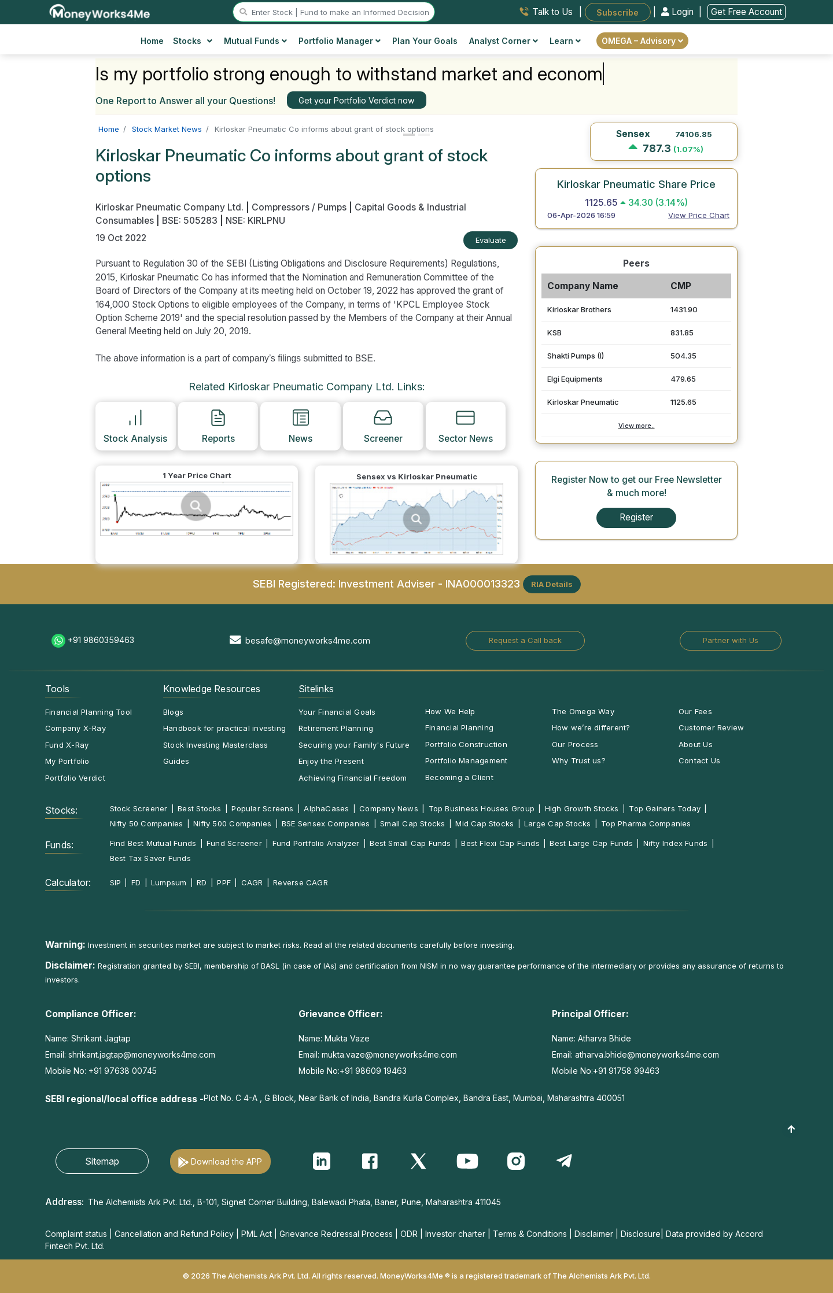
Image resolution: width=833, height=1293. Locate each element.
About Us (696, 744)
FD (136, 882)
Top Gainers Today (665, 808)
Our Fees (695, 711)
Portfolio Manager (339, 41)
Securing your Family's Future (354, 744)
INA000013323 (482, 583)
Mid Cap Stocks (484, 823)
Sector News (465, 425)
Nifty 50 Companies (146, 823)
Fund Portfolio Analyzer (316, 843)
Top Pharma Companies (646, 823)
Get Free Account (746, 11)
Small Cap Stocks (412, 823)
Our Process (575, 744)
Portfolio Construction (466, 744)
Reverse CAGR (300, 882)
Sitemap (102, 1161)
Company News (388, 808)
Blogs (173, 711)
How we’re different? (591, 727)
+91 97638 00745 (121, 1071)
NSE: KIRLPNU (255, 220)
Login (678, 11)
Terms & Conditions (530, 1234)
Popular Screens (262, 808)
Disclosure (641, 1234)
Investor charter (455, 1234)
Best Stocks (199, 808)
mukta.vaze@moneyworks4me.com (389, 1054)
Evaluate (491, 240)
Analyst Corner (503, 41)
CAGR (252, 882)
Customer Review (711, 727)
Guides (176, 761)
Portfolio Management (466, 760)
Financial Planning (459, 727)
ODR (409, 1234)
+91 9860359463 (101, 640)
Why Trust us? (579, 760)
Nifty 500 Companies (232, 823)
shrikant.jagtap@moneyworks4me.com (141, 1054)
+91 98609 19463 (373, 1071)
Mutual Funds (255, 41)
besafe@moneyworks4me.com (307, 640)
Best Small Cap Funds (410, 843)
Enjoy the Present (331, 761)
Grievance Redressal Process (336, 1234)
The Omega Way (583, 711)
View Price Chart (698, 215)
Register (636, 517)
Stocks (193, 41)
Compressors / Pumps (299, 207)
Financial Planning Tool (88, 711)
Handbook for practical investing (224, 728)
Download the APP (226, 1161)
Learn (565, 41)
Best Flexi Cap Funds (500, 843)
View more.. (636, 426)
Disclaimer (593, 1234)
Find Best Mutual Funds (153, 843)
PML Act (256, 1234)
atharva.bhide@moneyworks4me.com (647, 1054)
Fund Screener (234, 843)
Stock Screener (139, 808)
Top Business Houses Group (482, 808)
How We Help (450, 711)
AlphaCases (326, 808)
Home (152, 41)
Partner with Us (730, 640)
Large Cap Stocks (557, 823)
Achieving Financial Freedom (352, 777)
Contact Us (699, 760)
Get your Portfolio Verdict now (356, 100)
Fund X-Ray (67, 744)
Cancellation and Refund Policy (174, 1234)
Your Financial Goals (336, 711)
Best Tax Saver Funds (150, 858)
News (300, 425)
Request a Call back (525, 640)
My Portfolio (67, 761)
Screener (383, 425)
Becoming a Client (459, 777)
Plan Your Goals (425, 41)
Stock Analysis (135, 425)
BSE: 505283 (190, 220)
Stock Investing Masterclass (215, 744)
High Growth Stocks (582, 808)
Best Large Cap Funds (591, 843)
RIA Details (552, 584)
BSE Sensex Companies (326, 823)
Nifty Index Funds (675, 843)
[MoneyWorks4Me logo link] (100, 11)
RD (202, 882)
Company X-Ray (75, 728)
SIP (115, 882)
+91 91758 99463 (626, 1071)
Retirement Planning (335, 728)
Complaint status (76, 1234)
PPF (224, 882)
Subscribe (617, 12)
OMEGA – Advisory (642, 41)
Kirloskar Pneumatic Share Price (636, 184)
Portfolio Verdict (75, 777)
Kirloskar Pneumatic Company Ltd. (170, 207)
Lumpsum (169, 882)
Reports (218, 425)
